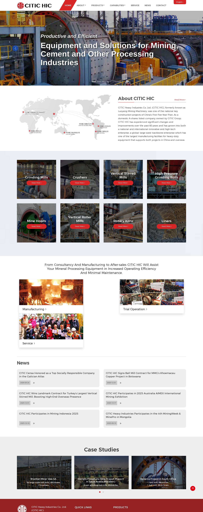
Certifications (83, 483)
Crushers (119, 479)
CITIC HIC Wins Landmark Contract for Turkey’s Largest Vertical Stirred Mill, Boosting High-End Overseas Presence (58, 356)
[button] (15, 48)
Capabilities (82, 487)
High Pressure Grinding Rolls (128, 487)
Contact (161, 5)
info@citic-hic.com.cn (45, 485)
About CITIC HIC (84, 475)
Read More (180, 100)
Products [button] (97, 5)
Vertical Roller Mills (162, 479)
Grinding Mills (121, 475)
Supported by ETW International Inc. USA (101, 507)
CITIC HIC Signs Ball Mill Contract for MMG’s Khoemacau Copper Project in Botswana (140, 336)
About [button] (80, 5)
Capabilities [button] (117, 5)
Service (135, 5)
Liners (156, 487)
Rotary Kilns (159, 483)
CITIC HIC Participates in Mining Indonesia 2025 (48, 375)
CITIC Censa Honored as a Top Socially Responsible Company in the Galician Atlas (57, 336)
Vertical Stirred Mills (124, 483)
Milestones (82, 479)
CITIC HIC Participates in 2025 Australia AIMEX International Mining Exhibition (143, 356)
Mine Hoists (159, 475)
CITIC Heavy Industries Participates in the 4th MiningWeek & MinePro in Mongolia (143, 377)
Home (68, 5)
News (148, 5)
